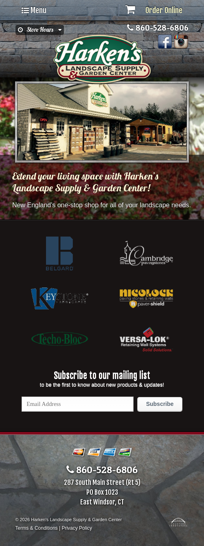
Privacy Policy (76, 528)
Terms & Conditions (36, 528)
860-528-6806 (158, 28)
